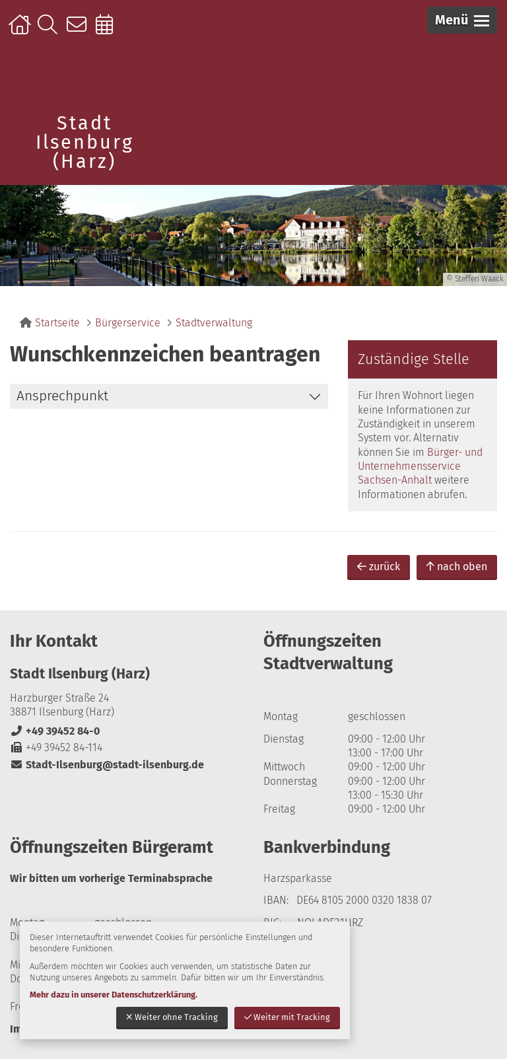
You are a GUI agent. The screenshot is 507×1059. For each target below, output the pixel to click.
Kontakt (79, 31)
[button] (462, 20)
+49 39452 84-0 (55, 731)
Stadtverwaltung (214, 322)
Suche (50, 31)
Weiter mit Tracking (287, 1017)
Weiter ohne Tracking (172, 1017)
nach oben (456, 566)
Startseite (21, 31)
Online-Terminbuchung (108, 31)
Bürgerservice (127, 322)
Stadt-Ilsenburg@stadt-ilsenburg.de (107, 764)
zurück (378, 566)
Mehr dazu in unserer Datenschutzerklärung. (113, 995)
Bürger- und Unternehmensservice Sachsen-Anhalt (420, 466)
